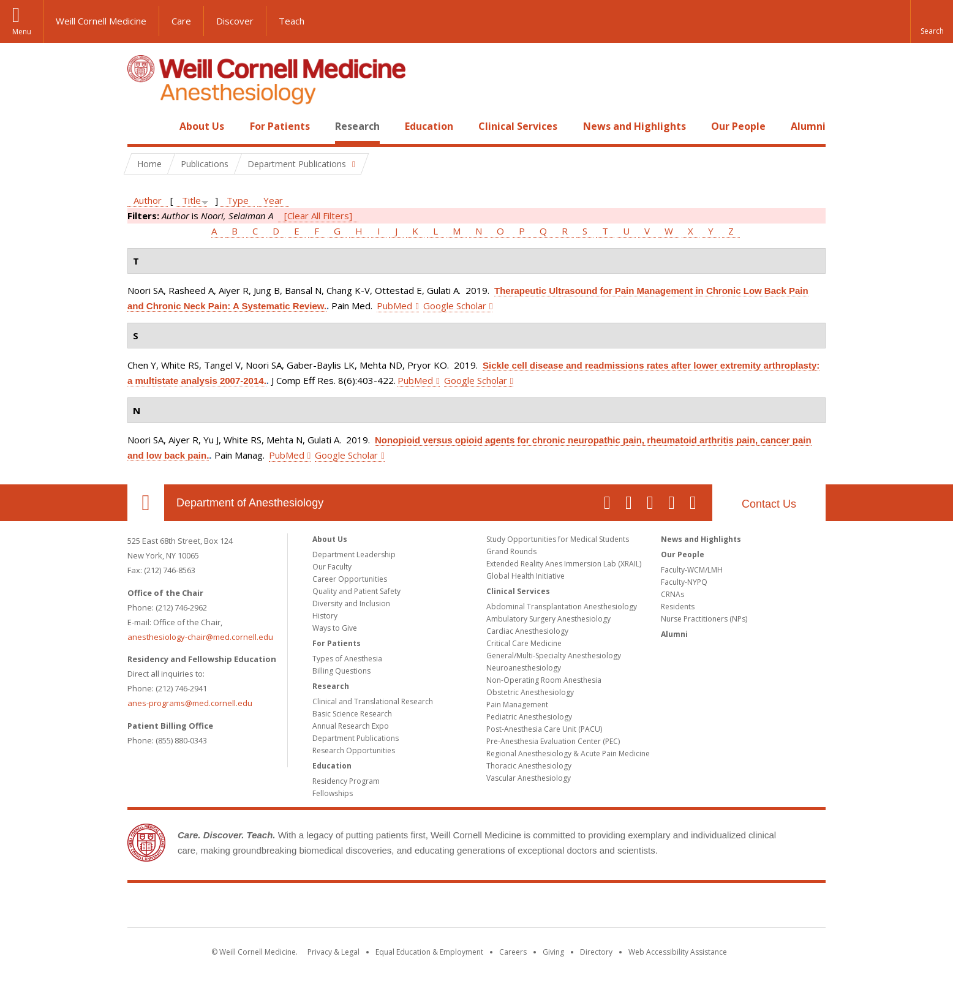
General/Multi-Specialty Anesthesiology (553, 655)
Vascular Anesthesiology (528, 778)
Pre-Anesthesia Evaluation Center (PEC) (553, 741)
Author (148, 200)
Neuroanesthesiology (523, 668)
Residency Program (346, 781)
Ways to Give (334, 628)
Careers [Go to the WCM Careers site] (513, 952)
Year (273, 200)
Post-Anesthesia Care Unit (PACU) (544, 729)
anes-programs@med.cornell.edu (189, 703)
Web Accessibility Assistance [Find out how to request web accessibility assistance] (677, 952)
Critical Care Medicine (524, 643)
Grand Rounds (511, 551)
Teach (291, 21)
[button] (931, 21)
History (324, 616)
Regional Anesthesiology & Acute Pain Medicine (568, 753)
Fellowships (332, 793)
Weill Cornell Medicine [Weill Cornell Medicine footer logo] (476, 907)
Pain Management (517, 704)
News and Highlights (634, 126)
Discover (235, 21)
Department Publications (355, 738)
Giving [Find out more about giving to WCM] (553, 952)
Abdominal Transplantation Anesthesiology (561, 606)
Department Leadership (354, 554)
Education (429, 126)
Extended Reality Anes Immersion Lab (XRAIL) (563, 563)
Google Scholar (454, 305)
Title (191, 200)
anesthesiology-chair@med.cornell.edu (200, 636)
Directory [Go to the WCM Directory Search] (596, 952)
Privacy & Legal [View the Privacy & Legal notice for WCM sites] (333, 952)
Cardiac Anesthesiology (527, 631)
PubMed (394, 305)
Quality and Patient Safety (356, 591)
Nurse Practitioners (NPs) (704, 619)
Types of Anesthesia (347, 658)
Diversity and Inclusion (351, 603)
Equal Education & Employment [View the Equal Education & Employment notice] (429, 952)
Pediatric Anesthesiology (529, 717)
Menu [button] (21, 31)
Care (181, 21)
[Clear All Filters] (318, 215)
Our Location (145, 502)
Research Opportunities (353, 750)
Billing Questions (341, 671)
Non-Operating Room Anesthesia (543, 680)
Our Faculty (332, 567)
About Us (201, 126)
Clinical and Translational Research (372, 701)
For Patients (280, 126)
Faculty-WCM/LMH (692, 570)
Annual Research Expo (350, 726)
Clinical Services (517, 126)
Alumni (808, 126)
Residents (678, 606)
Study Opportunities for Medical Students (557, 539)
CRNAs (672, 594)
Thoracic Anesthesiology (528, 766)
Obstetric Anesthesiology (530, 692)
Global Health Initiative (525, 576)
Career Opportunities (349, 579)
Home (141, 126)
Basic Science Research (352, 714)
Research (357, 126)
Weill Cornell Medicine (101, 21)
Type (238, 200)
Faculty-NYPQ (684, 582)
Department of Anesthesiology (249, 503)
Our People (738, 126)
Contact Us (769, 504)
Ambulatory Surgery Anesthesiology (548, 619)
